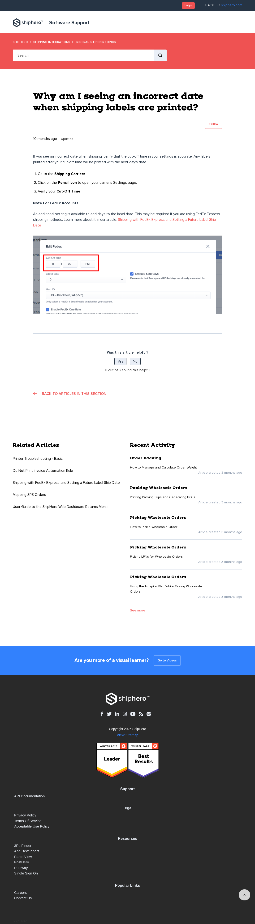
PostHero (21, 862)
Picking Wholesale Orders (158, 517)
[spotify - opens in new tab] (149, 714)
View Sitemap (127, 735)
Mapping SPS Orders (29, 495)
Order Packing (145, 458)
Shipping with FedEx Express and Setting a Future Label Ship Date (66, 483)
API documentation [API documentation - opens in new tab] (29, 796)
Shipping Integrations (51, 42)
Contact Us (23, 898)
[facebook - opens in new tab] (101, 714)
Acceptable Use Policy (31, 826)
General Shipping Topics (96, 42)
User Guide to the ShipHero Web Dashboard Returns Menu (60, 507)
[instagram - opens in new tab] (125, 714)
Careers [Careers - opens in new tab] (20, 893)
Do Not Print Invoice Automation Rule (43, 470)
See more (137, 610)
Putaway (21, 868)
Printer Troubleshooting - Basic (38, 458)
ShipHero (20, 42)
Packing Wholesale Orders (158, 487)
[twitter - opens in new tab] (109, 714)
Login (188, 5)
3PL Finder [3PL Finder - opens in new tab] (22, 846)
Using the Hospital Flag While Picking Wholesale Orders (166, 589)
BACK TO (223, 5)
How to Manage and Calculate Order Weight (163, 467)
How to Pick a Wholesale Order (153, 527)
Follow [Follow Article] (213, 124)
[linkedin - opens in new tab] (117, 714)
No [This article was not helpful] (135, 361)
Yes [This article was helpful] (120, 361)
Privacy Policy (25, 815)
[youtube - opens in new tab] (132, 714)
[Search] (83, 55)
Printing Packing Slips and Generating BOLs (162, 497)
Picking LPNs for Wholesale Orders (156, 557)
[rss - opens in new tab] (141, 714)
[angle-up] (244, 894)
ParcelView (23, 857)
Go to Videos (167, 660)
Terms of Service (27, 821)
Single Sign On (26, 873)
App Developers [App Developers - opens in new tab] (26, 851)
